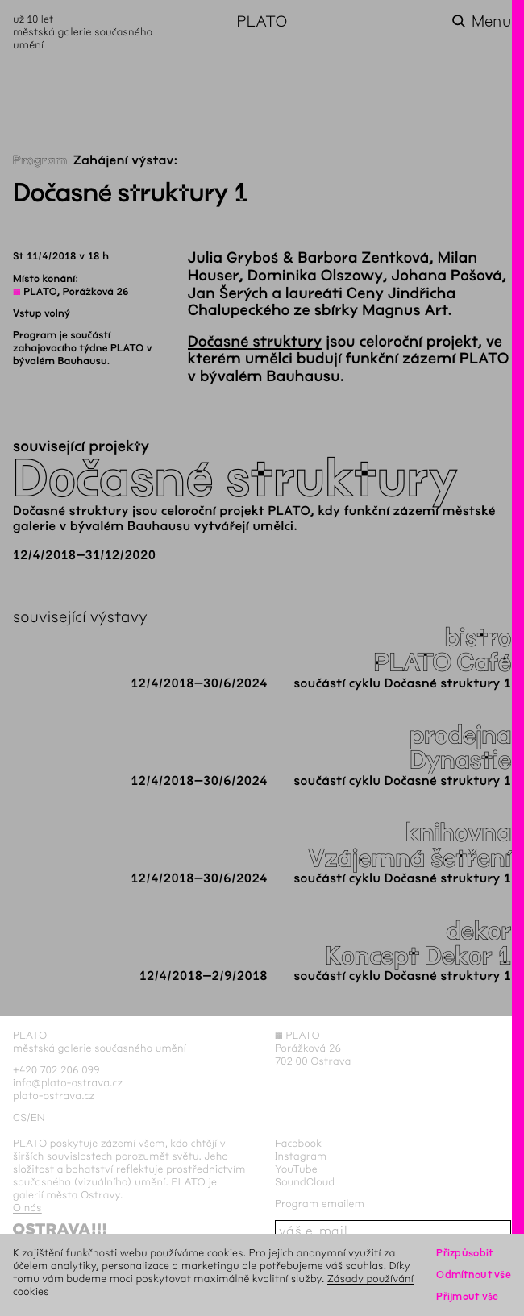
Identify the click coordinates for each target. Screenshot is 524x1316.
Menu (491, 21)
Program (40, 161)
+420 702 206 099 (56, 1070)
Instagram (300, 1156)
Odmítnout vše (473, 1274)
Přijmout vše (467, 1296)
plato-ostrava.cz (53, 1096)
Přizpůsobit (464, 1253)
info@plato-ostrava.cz (68, 1083)
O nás (27, 1208)
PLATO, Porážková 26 (75, 291)
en (38, 1117)
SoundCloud (305, 1182)
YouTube (296, 1169)
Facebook (298, 1143)
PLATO (261, 21)
